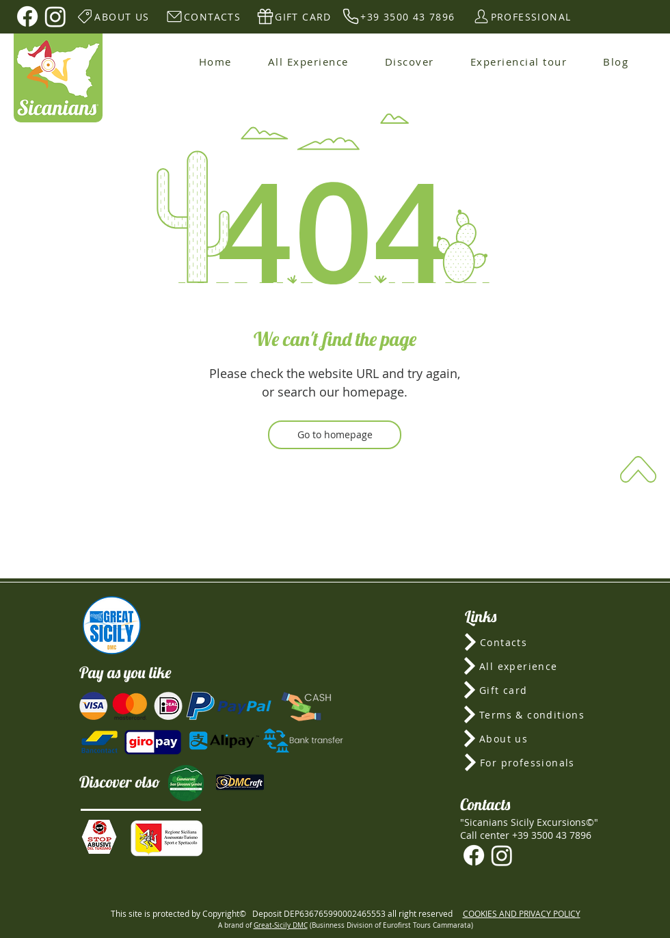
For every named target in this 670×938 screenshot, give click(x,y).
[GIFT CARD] (293, 16)
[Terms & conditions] (529, 714)
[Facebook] (27, 16)
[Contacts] (529, 642)
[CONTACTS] (202, 16)
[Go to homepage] (334, 434)
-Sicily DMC (290, 925)
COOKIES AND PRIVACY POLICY (521, 913)
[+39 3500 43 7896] (398, 16)
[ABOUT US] (112, 16)
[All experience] (529, 666)
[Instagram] (55, 16)
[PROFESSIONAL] (521, 16)
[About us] (529, 738)
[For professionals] (529, 762)
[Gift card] (529, 690)
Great (263, 925)
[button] (99, 837)
